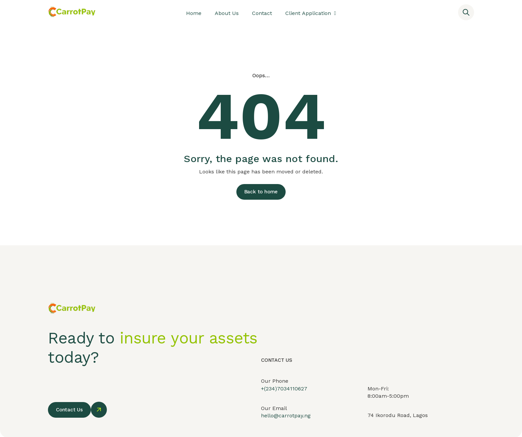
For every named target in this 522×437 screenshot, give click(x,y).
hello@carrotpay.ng (286, 422)
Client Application (310, 13)
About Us (227, 13)
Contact (262, 13)
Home (193, 13)
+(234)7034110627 (284, 394)
